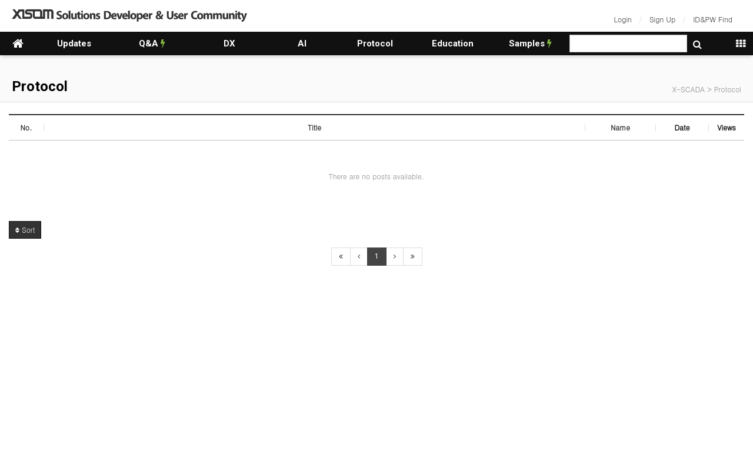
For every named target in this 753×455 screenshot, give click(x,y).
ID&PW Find (712, 19)
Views (726, 127)
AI (302, 43)
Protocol (375, 43)
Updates (74, 43)
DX (229, 43)
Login (623, 19)
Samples (530, 43)
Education (453, 43)
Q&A (152, 43)
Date (681, 127)
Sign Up (662, 19)
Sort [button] (25, 230)
